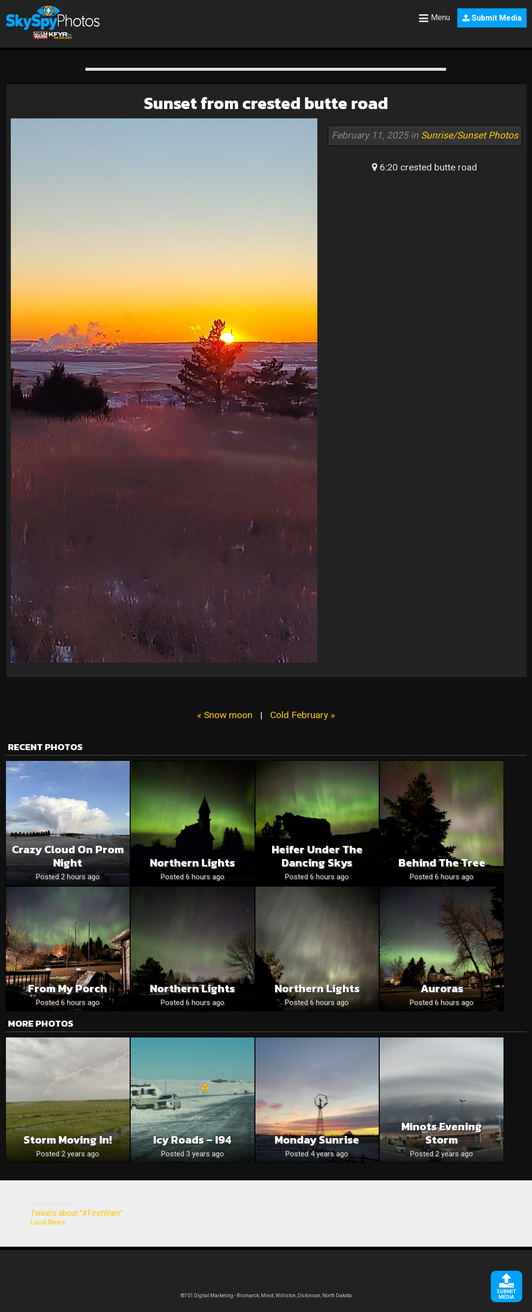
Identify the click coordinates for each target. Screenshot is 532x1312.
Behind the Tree (441, 862)
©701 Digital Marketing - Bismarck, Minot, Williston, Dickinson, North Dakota (266, 1295)
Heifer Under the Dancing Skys (317, 856)
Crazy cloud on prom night (68, 856)
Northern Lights (192, 862)
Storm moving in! (68, 1139)
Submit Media (492, 18)
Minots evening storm (441, 1133)
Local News (47, 1222)
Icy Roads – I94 (192, 1139)
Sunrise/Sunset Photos (469, 135)
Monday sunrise (317, 1139)
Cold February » (302, 715)
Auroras (441, 988)
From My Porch (67, 988)
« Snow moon (224, 715)
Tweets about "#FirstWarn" (76, 1213)
